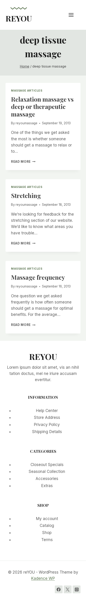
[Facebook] (59, 589)
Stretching (26, 195)
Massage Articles (26, 90)
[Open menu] (73, 15)
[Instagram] (76, 589)
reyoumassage (26, 123)
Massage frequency (38, 277)
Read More (23, 161)
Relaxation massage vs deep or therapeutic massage (42, 106)
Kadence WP (43, 578)
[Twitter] (68, 589)
